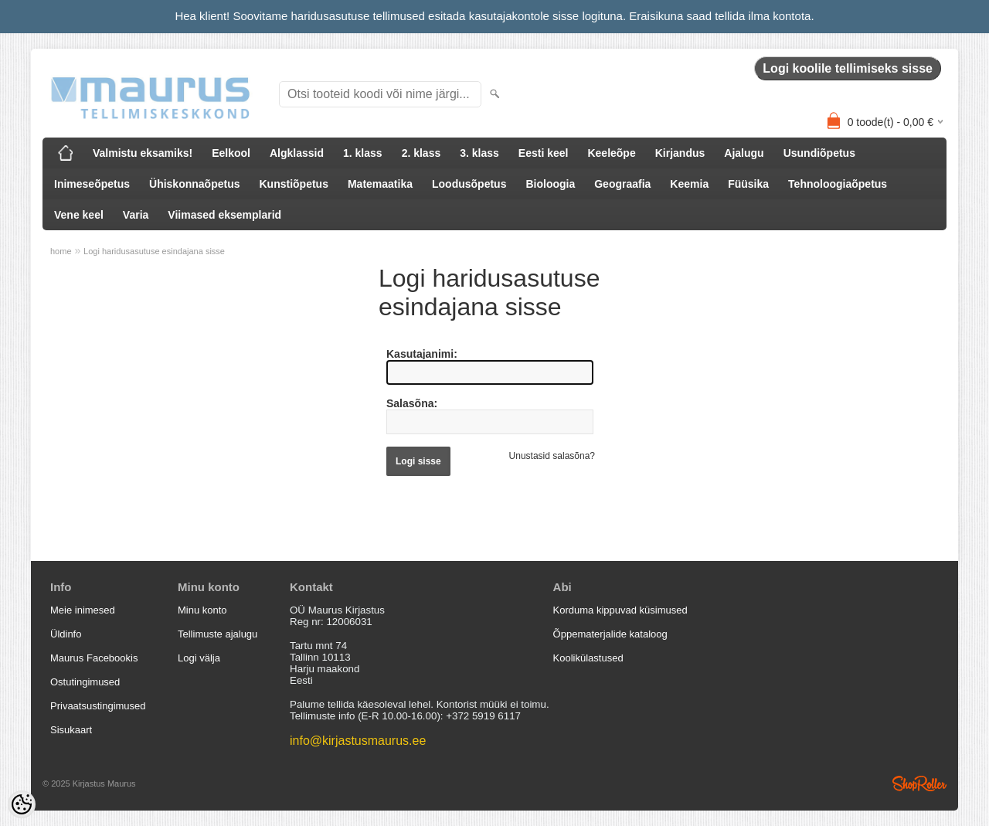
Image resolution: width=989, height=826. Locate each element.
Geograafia (622, 184)
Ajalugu (743, 153)
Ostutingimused (85, 682)
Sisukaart (71, 730)
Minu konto (202, 610)
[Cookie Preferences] (22, 804)
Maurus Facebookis (94, 658)
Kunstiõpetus (294, 184)
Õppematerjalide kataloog (610, 634)
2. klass (421, 153)
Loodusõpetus (469, 184)
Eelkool (231, 153)
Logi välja (199, 658)
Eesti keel (543, 153)
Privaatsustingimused (98, 706)
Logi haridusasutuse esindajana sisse (154, 251)
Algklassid (297, 153)
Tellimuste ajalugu (217, 634)
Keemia (689, 184)
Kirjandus (680, 153)
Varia (135, 215)
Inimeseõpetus (92, 184)
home (61, 251)
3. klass (479, 153)
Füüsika (748, 184)
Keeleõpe (611, 153)
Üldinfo (65, 634)
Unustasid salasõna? (552, 455)
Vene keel (79, 215)
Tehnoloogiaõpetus (837, 184)
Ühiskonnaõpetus (194, 184)
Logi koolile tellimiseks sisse (848, 68)
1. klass (362, 153)
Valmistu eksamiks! (142, 153)
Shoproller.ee (919, 783)
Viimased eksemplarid (224, 215)
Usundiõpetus (819, 153)
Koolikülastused (588, 658)
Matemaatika (380, 184)
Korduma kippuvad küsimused (620, 610)
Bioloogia (550, 184)
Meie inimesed (82, 610)
